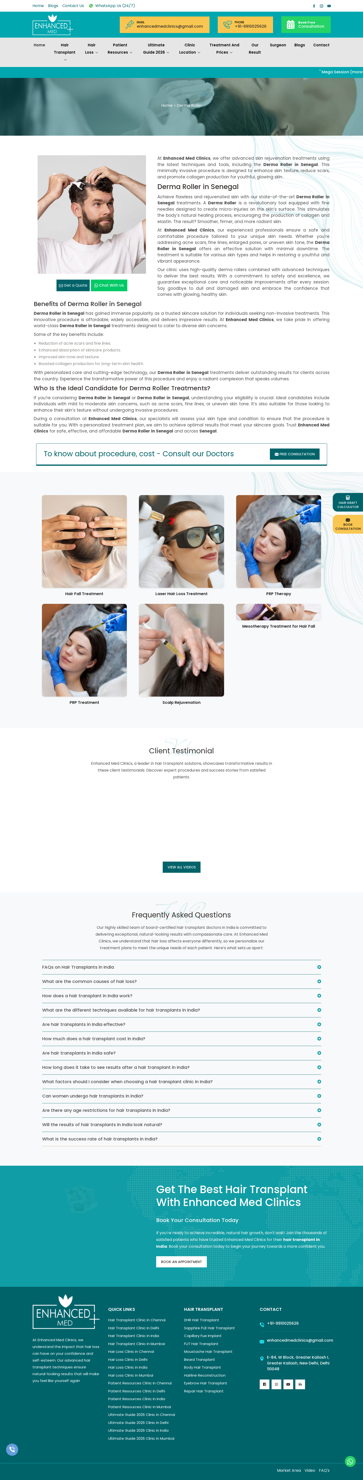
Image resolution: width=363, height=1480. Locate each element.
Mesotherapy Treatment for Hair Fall (278, 626)
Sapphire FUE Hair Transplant (209, 1327)
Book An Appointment (181, 1261)
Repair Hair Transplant (204, 1391)
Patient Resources (120, 49)
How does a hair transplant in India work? (87, 996)
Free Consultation (295, 454)
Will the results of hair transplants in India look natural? (102, 1125)
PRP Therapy (278, 594)
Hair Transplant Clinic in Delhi (133, 1327)
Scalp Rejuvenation (181, 702)
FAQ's (324, 1470)
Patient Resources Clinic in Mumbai (139, 1406)
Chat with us (109, 285)
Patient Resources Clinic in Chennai (140, 1383)
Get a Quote (73, 285)
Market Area (289, 1470)
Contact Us (73, 5)
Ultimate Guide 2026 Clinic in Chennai (141, 1414)
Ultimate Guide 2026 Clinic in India (138, 1430)
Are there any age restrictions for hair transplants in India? (106, 1110)
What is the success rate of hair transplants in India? (100, 1139)
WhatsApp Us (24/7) (111, 5)
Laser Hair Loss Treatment (181, 594)
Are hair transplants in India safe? (79, 1053)
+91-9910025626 (250, 26)
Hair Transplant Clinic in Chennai (137, 1319)
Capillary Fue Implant (203, 1335)
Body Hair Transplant (202, 1367)
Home (38, 5)
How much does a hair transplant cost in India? (93, 1039)
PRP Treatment (84, 702)
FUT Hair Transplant (201, 1343)
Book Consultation (348, 524)
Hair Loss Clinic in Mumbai (130, 1375)
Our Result (255, 48)
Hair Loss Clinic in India (127, 1367)
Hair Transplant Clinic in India (133, 1335)
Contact (321, 45)
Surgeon (278, 45)
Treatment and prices (224, 49)
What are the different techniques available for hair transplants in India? (121, 1010)
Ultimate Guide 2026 (156, 49)
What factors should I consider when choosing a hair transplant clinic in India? (127, 1082)
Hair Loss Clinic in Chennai (131, 1351)
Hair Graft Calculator (348, 502)
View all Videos (182, 867)
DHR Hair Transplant (201, 1319)
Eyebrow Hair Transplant (205, 1383)
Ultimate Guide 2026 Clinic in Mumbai (141, 1438)
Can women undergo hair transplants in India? (92, 1096)
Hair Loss (91, 49)
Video (310, 1470)
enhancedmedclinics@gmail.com (170, 26)
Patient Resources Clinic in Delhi (136, 1391)
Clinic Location (190, 49)
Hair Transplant (64, 52)
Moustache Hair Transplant (208, 1351)
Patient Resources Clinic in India (136, 1398)
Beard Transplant (199, 1359)
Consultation (311, 24)
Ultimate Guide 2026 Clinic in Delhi (138, 1422)
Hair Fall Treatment (84, 594)
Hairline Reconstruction (205, 1375)
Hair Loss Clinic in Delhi (127, 1359)
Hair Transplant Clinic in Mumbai (136, 1343)
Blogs (53, 5)
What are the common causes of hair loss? (89, 981)
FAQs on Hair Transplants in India (78, 967)
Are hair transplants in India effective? (83, 1024)
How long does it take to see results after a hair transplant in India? (116, 1067)
